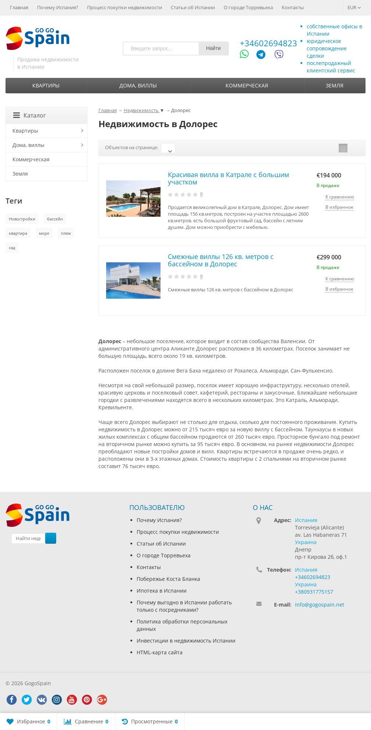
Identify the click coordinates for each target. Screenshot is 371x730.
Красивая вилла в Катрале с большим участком (228, 178)
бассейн (55, 219)
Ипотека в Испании (162, 590)
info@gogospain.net (319, 604)
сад (12, 247)
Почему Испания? (57, 7)
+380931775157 (314, 591)
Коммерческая (247, 85)
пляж (66, 233)
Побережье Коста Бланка (168, 578)
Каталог (29, 115)
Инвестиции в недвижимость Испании (186, 640)
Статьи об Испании (193, 7)
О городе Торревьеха (248, 7)
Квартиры (46, 85)
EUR (354, 7)
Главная (19, 7)
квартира (18, 233)
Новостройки (22, 219)
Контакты (293, 7)
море (44, 233)
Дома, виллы (138, 85)
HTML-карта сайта (160, 652)
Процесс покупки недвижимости (124, 7)
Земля (334, 85)
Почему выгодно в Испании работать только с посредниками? (184, 606)
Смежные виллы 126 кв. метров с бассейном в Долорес (221, 260)
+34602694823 (268, 42)
